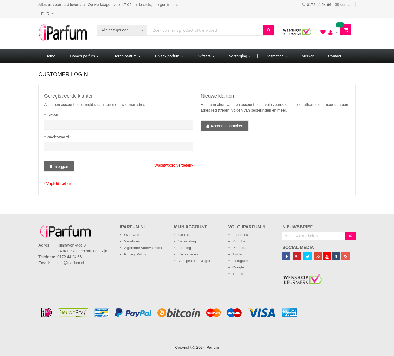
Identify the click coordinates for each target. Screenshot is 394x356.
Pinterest (239, 248)
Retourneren (188, 254)
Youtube (238, 241)
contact (344, 4)
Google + (239, 267)
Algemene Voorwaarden (143, 248)
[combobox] (205, 30)
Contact (184, 235)
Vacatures (132, 241)
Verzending (187, 241)
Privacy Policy (135, 254)
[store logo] (62, 33)
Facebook (240, 235)
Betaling (184, 248)
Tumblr (237, 274)
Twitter (237, 254)
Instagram (240, 261)
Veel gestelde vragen (194, 261)
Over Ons (131, 235)
